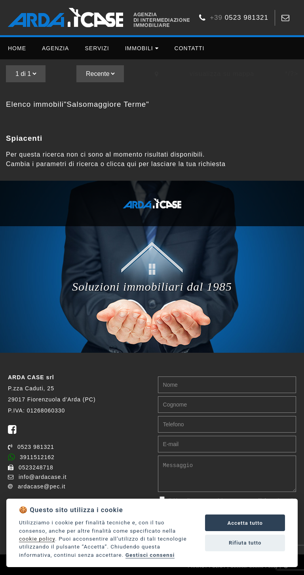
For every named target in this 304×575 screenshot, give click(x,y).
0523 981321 (31, 447)
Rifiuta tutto (245, 543)
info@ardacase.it (37, 477)
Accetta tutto (245, 523)
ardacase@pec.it (36, 486)
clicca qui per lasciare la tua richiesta (166, 164)
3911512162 (31, 457)
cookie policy (37, 538)
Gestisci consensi (150, 555)
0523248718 (30, 467)
